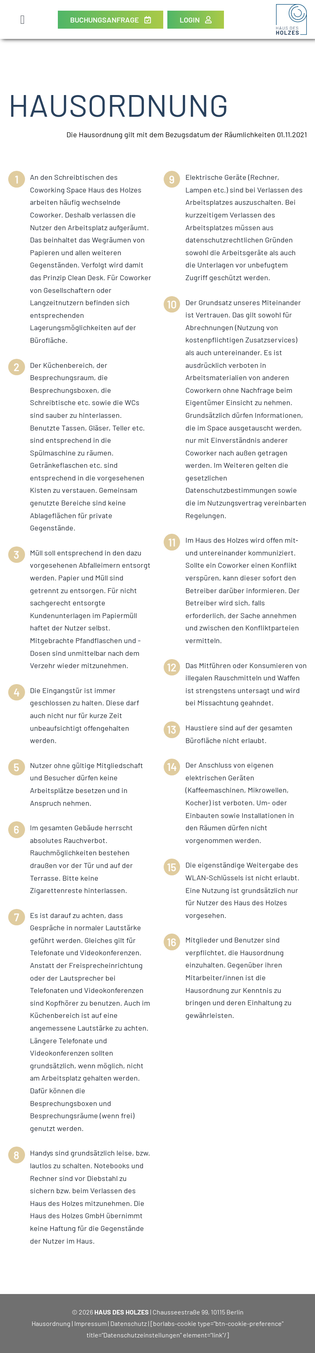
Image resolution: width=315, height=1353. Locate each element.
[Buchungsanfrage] (110, 20)
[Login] (195, 20)
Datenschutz (128, 1323)
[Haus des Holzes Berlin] (291, 7)
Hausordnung (51, 1323)
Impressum (90, 1323)
